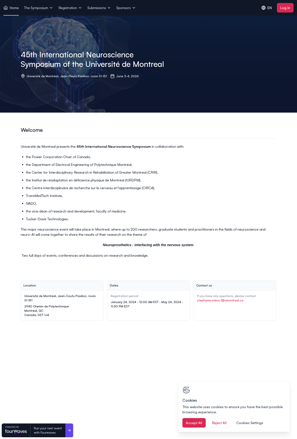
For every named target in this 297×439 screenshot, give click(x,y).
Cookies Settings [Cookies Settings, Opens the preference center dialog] (249, 423)
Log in (285, 8)
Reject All (219, 423)
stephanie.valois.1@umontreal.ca (220, 300)
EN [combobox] (266, 8)
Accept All (194, 423)
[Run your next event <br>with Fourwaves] (69, 430)
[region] (234, 406)
